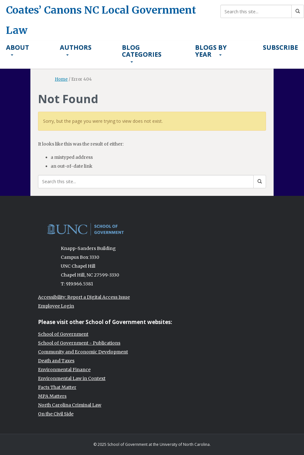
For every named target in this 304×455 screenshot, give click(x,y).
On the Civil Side (55, 414)
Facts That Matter (57, 387)
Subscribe (280, 47)
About (17, 49)
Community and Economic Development (83, 352)
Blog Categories (142, 53)
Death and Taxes (56, 361)
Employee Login (56, 306)
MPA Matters (52, 396)
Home (61, 79)
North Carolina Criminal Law (69, 405)
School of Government (63, 334)
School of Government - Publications (79, 343)
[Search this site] (256, 11)
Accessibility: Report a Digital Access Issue (84, 297)
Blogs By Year (211, 51)
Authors (76, 49)
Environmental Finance (64, 369)
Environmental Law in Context (71, 378)
